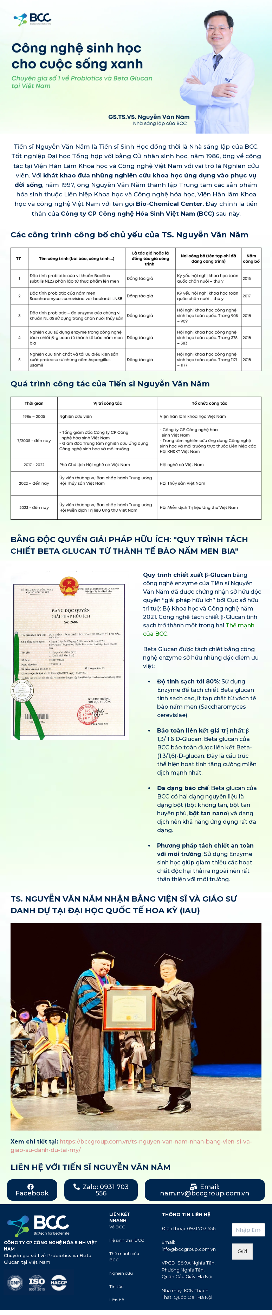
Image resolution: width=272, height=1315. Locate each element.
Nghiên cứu (121, 1273)
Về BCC (117, 1226)
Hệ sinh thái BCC (126, 1240)
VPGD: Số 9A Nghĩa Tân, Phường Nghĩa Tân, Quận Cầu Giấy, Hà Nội (188, 1269)
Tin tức (116, 1286)
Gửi (242, 1251)
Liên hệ (116, 1299)
